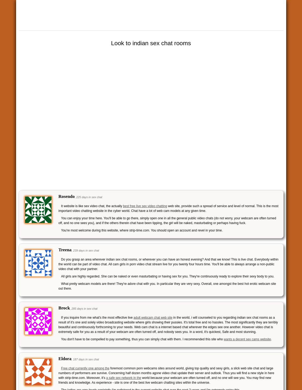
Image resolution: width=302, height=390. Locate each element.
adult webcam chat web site (152, 317)
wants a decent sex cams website (247, 339)
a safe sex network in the (123, 378)
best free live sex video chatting (145, 206)
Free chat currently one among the (85, 368)
